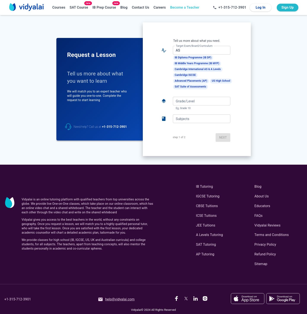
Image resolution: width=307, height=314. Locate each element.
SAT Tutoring (206, 244)
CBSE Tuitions (207, 206)
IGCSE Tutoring (208, 196)
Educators (262, 206)
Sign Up (287, 7)
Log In (260, 7)
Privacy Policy (265, 244)
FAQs (259, 216)
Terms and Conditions (272, 235)
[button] (193, 57)
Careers (160, 7)
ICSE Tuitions (206, 216)
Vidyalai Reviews (268, 225)
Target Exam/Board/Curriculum (194, 45)
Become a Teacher (184, 7)
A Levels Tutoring (209, 235)
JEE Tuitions (205, 225)
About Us (262, 196)
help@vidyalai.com (116, 299)
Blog (123, 7)
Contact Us (140, 7)
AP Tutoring (205, 254)
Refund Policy (265, 254)
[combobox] (201, 50)
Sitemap (261, 264)
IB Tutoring (204, 186)
